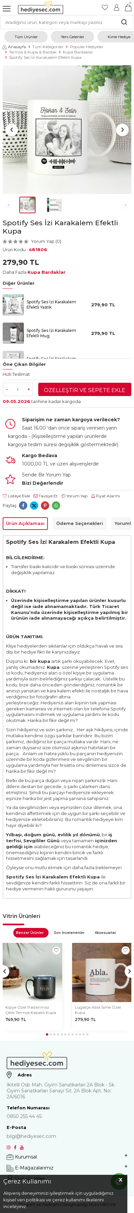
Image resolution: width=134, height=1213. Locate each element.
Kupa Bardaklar (78, 52)
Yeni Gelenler (72, 37)
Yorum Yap (74, 495)
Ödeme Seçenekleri (79, 523)
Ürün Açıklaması (25, 523)
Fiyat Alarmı (105, 495)
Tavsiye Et (46, 495)
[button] (11, 130)
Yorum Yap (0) (46, 241)
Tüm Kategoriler (48, 46)
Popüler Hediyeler (86, 46)
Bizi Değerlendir (42, 483)
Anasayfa (14, 46)
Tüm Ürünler (26, 37)
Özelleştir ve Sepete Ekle (84, 390)
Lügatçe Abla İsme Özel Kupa (98, 1010)
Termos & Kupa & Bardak (33, 52)
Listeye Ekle (16, 495)
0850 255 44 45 (24, 1116)
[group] (67, 129)
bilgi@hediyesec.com (31, 1136)
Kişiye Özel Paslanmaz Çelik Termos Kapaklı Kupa (30, 1010)
